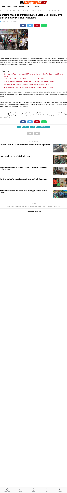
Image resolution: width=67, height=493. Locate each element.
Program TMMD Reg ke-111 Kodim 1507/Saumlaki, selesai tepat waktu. (25, 145)
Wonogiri (21, 6)
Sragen (15, 6)
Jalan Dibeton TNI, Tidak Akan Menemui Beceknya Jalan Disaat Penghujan (26, 84)
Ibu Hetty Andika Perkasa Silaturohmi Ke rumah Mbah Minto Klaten (23, 179)
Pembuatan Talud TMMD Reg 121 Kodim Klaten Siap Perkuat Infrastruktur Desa (28, 87)
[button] (23, 25)
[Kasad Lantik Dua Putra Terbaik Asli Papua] (60, 159)
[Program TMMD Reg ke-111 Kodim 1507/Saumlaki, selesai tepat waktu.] (60, 148)
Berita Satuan (25, 126)
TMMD (37, 6)
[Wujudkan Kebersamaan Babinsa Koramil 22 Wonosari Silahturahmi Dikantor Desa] (60, 171)
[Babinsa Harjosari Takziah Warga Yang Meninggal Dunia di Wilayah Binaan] (60, 194)
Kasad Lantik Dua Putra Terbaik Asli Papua (15, 156)
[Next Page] (37, 133)
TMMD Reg (43, 126)
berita (19, 126)
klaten (37, 126)
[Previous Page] (30, 133)
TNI (32, 6)
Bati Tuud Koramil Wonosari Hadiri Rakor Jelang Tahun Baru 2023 (23, 79)
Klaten (9, 6)
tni (48, 126)
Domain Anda (10, 206)
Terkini (3, 6)
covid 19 (33, 126)
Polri (27, 6)
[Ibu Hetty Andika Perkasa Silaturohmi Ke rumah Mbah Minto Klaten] (60, 182)
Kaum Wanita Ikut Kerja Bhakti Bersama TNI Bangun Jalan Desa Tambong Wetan (28, 82)
